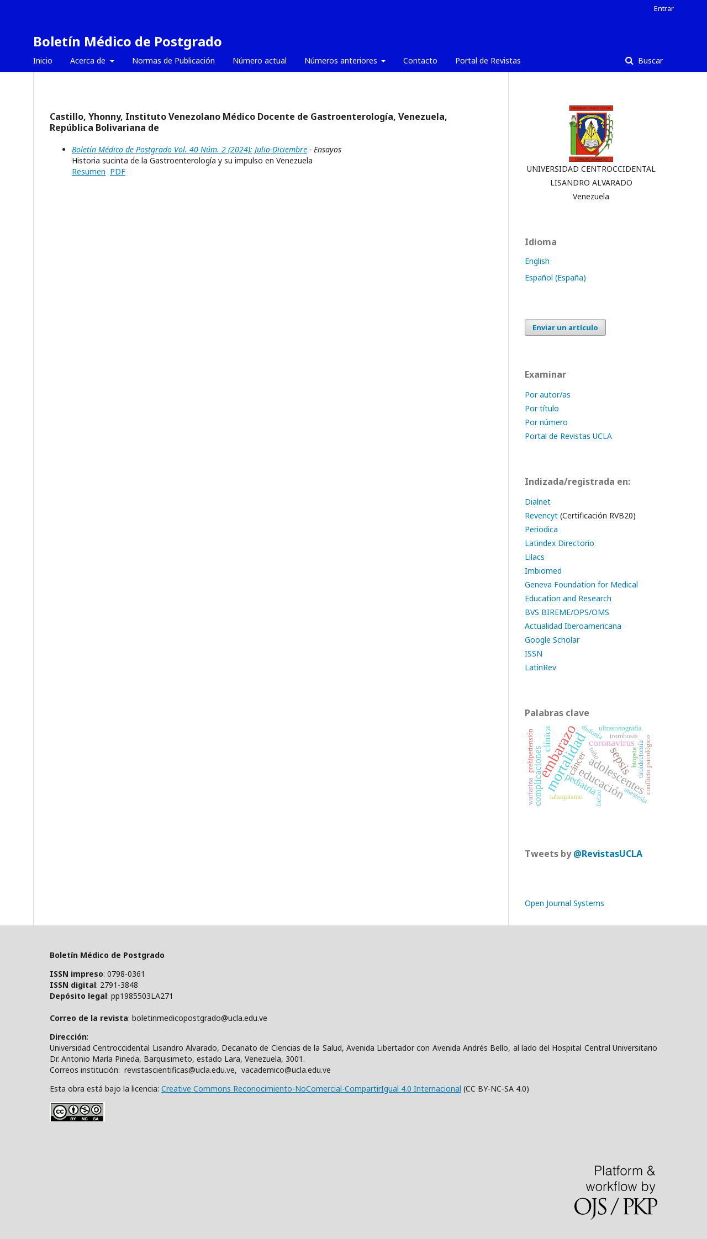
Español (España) (555, 277)
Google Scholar (552, 639)
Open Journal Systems (564, 903)
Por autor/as (548, 394)
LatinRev (540, 667)
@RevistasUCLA (607, 854)
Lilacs (535, 557)
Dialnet (538, 501)
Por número (546, 422)
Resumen (88, 171)
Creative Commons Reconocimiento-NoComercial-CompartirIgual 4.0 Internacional (311, 1088)
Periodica (541, 529)
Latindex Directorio (559, 543)
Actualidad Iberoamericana (573, 626)
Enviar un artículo (565, 327)
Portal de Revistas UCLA (568, 436)
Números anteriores (341, 60)
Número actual (260, 60)
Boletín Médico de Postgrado (127, 41)
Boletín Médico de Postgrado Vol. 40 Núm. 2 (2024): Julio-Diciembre (189, 149)
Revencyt (541, 515)
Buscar (649, 60)
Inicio (42, 60)
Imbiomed (543, 570)
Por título (542, 408)
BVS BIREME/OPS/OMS (567, 612)
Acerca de (89, 60)
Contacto (420, 60)
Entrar (664, 8)
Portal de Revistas (488, 60)
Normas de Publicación (173, 60)
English (537, 261)
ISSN (533, 653)
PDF (117, 171)
